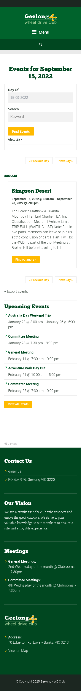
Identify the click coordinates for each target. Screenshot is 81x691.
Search (13, 109)
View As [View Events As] (14, 139)
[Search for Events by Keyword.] (40, 117)
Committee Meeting (23, 336)
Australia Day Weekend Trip (29, 315)
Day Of (13, 90)
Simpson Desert (31, 191)
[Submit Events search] (21, 131)
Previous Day (39, 161)
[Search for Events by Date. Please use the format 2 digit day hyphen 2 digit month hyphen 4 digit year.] (40, 98)
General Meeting (20, 352)
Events (13, 443)
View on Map (18, 650)
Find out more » (25, 259)
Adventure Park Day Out (27, 368)
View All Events (18, 404)
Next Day (66, 161)
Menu (40, 32)
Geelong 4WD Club (52, 681)
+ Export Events (16, 291)
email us (14, 471)
